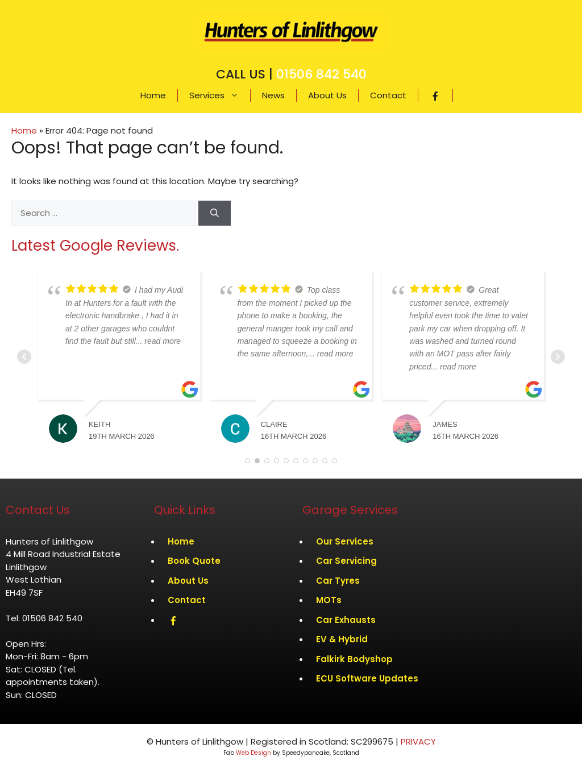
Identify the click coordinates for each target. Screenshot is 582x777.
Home (153, 95)
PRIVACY (418, 741)
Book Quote (194, 561)
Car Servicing (346, 561)
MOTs (329, 600)
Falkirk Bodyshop (354, 659)
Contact (388, 95)
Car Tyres (338, 581)
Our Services (344, 541)
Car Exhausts (346, 620)
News (273, 95)
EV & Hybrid (342, 639)
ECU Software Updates (367, 678)
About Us (327, 95)
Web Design (253, 753)
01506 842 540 (321, 74)
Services (219, 95)
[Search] (214, 213)
